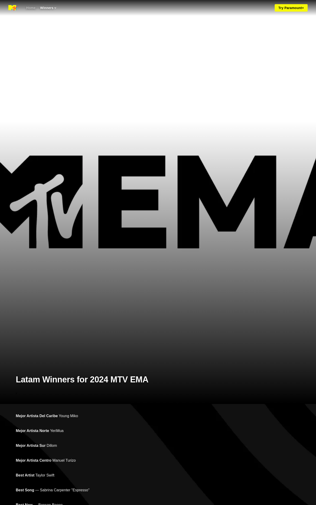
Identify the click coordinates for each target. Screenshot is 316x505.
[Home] (31, 8)
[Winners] (48, 8)
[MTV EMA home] (12, 8)
